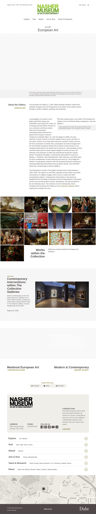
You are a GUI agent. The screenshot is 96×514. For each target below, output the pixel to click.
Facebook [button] (35, 386)
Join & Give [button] (50, 19)
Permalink (60, 386)
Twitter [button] (46, 386)
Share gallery (20, 108)
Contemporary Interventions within (17, 285)
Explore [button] (27, 19)
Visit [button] (34, 19)
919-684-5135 (32, 426)
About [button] (48, 469)
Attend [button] (41, 19)
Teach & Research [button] (65, 19)
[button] (84, 4)
